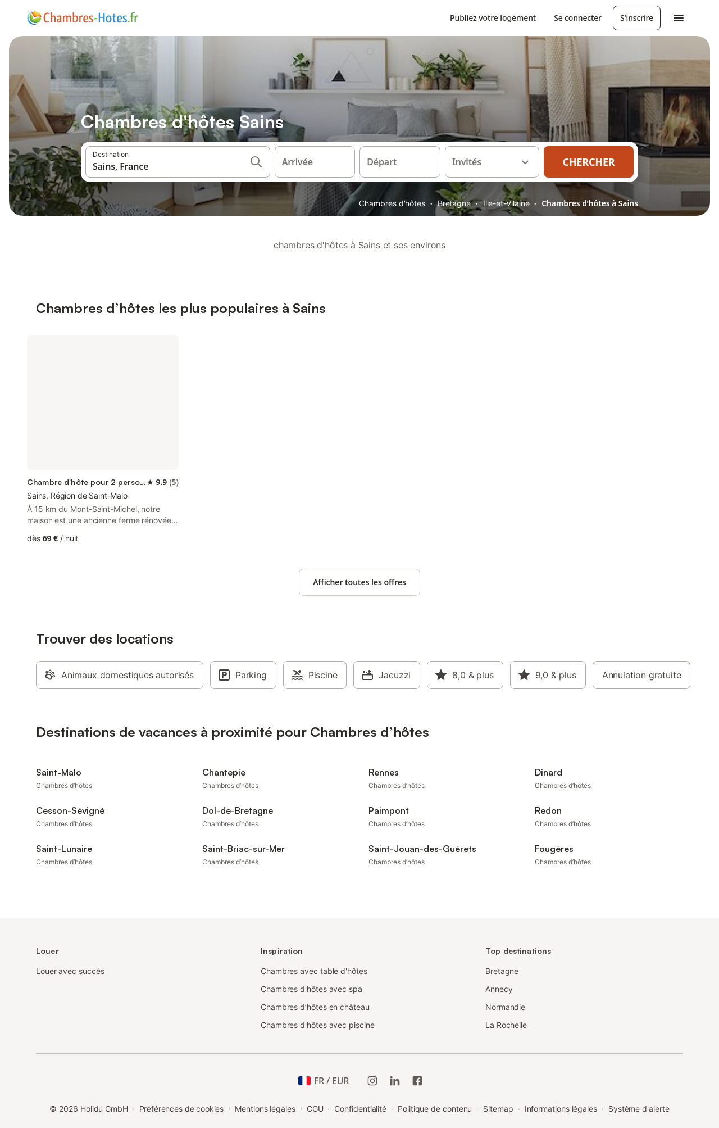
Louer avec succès (70, 971)
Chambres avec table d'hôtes (314, 971)
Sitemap (498, 1108)
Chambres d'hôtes (392, 203)
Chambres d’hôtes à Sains (589, 203)
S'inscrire (636, 17)
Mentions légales (265, 1108)
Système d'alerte (639, 1108)
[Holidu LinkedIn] (395, 1081)
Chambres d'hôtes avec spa (311, 989)
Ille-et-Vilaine (506, 203)
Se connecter (578, 17)
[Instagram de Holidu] (372, 1081)
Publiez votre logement (493, 17)
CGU (315, 1108)
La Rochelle (506, 1025)
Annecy (499, 989)
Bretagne (454, 203)
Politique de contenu (435, 1108)
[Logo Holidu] (82, 18)
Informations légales (561, 1108)
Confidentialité (360, 1108)
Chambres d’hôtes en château (315, 1007)
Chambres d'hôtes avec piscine (318, 1025)
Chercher (589, 162)
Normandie (505, 1007)
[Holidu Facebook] (417, 1081)
